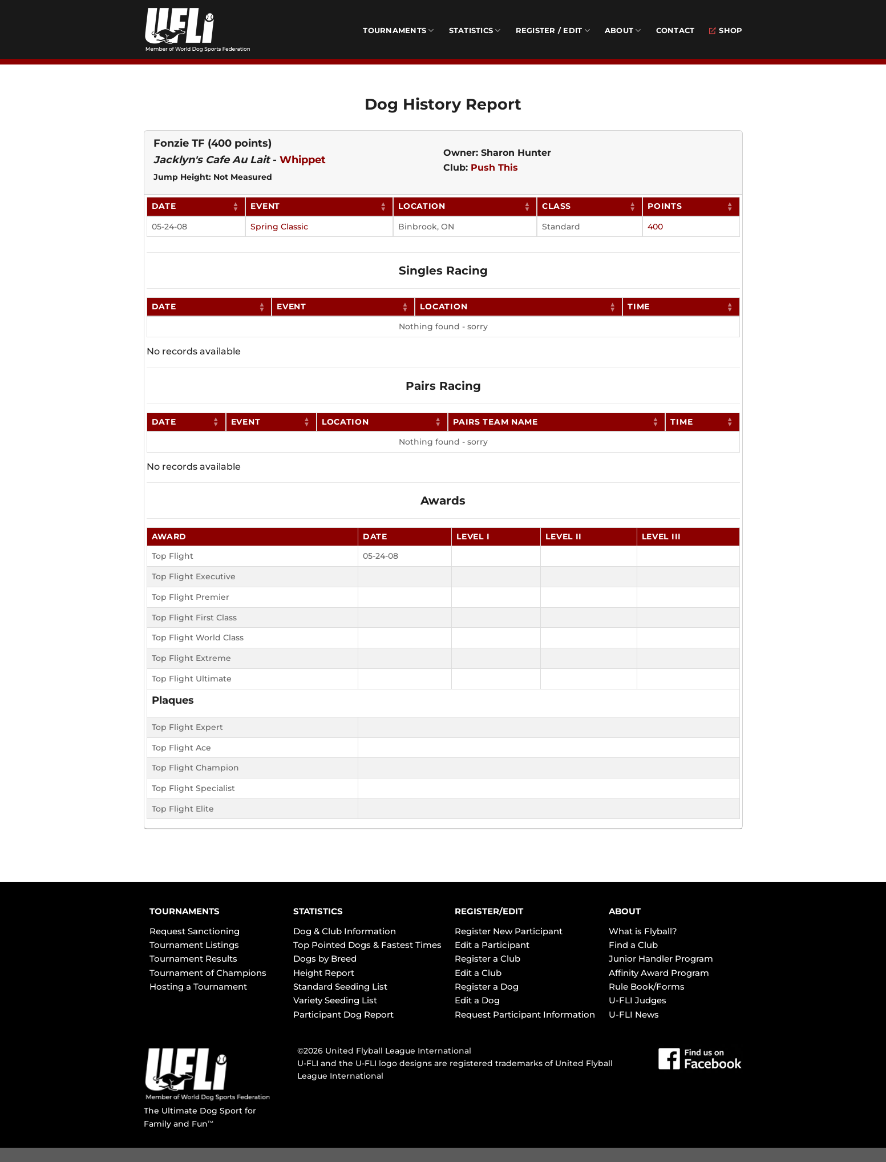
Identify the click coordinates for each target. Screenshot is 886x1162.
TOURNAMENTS (184, 911)
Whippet (303, 160)
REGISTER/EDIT (489, 911)
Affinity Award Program (659, 972)
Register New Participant (509, 931)
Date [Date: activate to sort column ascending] (164, 206)
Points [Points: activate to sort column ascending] (665, 206)
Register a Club (487, 958)
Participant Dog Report (343, 1014)
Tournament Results (193, 958)
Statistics (475, 30)
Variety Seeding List (335, 1000)
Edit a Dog (477, 1000)
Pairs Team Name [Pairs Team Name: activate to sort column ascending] (495, 422)
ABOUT (625, 911)
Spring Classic (279, 226)
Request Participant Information (525, 1014)
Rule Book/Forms (647, 986)
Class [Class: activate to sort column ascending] (556, 206)
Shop (725, 30)
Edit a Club (478, 972)
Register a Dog (487, 986)
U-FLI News (634, 1014)
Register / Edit (553, 30)
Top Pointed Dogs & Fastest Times (367, 944)
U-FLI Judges (637, 1000)
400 (655, 226)
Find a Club (633, 944)
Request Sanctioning (194, 931)
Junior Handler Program (661, 958)
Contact (675, 30)
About (623, 30)
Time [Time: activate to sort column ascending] (639, 306)
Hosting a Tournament (198, 986)
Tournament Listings (194, 944)
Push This (494, 167)
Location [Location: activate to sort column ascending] (422, 206)
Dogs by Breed (325, 958)
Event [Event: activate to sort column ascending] (265, 206)
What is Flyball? (643, 931)
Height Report (323, 972)
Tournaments (398, 30)
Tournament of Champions (207, 972)
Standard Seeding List (340, 986)
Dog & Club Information (344, 931)
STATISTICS (318, 911)
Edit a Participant (492, 944)
